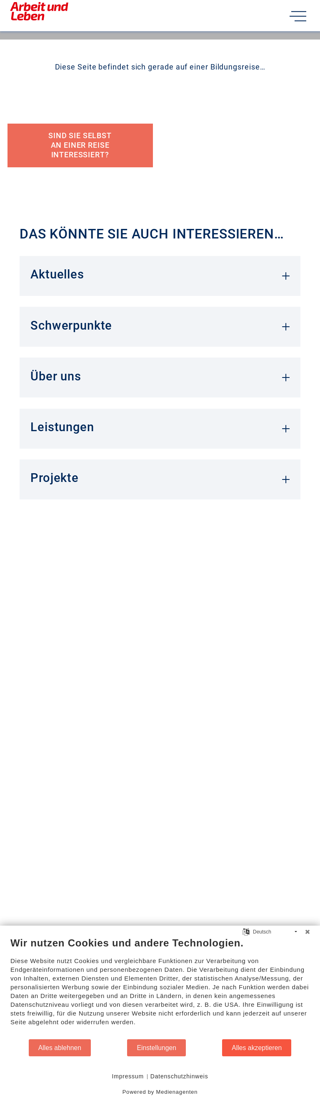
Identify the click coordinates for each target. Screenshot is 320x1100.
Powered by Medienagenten (160, 1092)
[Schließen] (307, 932)
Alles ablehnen (59, 1047)
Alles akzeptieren (257, 1047)
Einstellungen (156, 1047)
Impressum (128, 1076)
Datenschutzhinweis (179, 1076)
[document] (160, 987)
